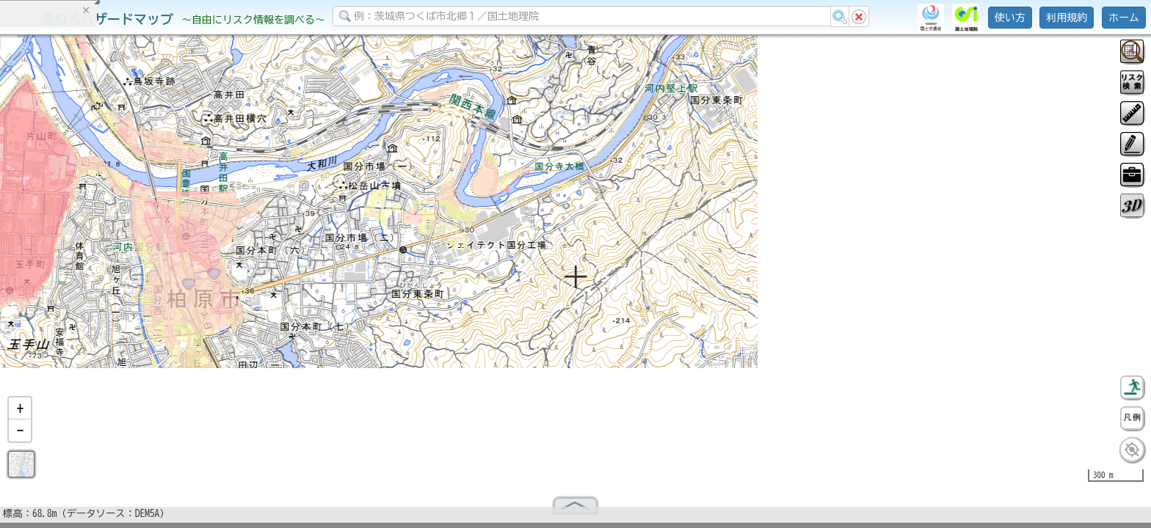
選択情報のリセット (155, 289)
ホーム (1123, 17)
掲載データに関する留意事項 (80, 249)
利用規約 (1066, 17)
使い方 (1010, 17)
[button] (20, 414)
